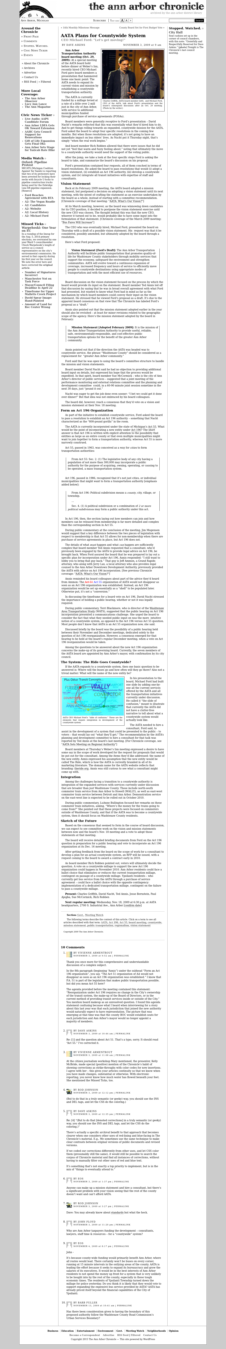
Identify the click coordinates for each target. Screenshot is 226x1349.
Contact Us (150, 1335)
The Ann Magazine (38, 106)
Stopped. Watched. (185, 28)
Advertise (108, 1335)
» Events (27, 55)
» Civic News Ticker (34, 50)
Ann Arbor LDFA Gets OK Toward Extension (40, 127)
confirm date (133, 905)
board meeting (137, 922)
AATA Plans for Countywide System (103, 35)
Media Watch (32, 158)
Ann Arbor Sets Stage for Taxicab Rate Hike (40, 149)
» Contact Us (30, 77)
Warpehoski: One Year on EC (39, 229)
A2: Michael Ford (37, 215)
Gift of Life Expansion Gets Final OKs (40, 142)
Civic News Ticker (36, 115)
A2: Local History (37, 212)
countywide (155, 922)
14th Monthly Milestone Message (81, 27)
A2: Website (33, 208)
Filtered (135, 1335)
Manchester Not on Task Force (38, 280)
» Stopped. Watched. (34, 46)
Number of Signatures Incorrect (40, 274)
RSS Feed (123, 1335)
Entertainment (86, 1331)
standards (117, 1212)
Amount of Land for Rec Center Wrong (38, 306)
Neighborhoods (156, 1331)
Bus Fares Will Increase (77, 222)
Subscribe (99, 20)
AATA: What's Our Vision (91, 573)
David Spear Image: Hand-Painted (38, 299)
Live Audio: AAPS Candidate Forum (37, 120)
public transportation (100, 925)
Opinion (174, 1331)
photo (182, 47)
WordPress (149, 1339)
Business (52, 1331)
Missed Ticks (32, 224)
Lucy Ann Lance (36, 104)
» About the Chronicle (35, 63)
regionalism (122, 925)
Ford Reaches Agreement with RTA (39, 196)
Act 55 (152, 426)
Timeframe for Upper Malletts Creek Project (40, 293)
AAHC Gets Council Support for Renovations (38, 134)
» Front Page (30, 36)
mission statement (75, 925)
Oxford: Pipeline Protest (34, 164)
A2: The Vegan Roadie (40, 201)
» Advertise (29, 72)
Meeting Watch (94, 915)
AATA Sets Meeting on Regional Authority (89, 744)
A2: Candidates (35, 205)
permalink (121, 956)
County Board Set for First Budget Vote (140, 27)
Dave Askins (75, 45)
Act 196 (136, 429)
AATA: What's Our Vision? (126, 201)
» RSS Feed (29, 81)
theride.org (82, 768)
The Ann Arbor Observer (35, 100)
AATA (104, 922)
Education (67, 1331)
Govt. (80, 915)
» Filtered (44, 81)
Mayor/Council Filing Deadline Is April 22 (39, 286)
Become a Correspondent (84, 1335)
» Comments (29, 41)
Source (27, 190)
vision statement (140, 925)
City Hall (176, 32)
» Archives (28, 68)
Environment (105, 1331)
